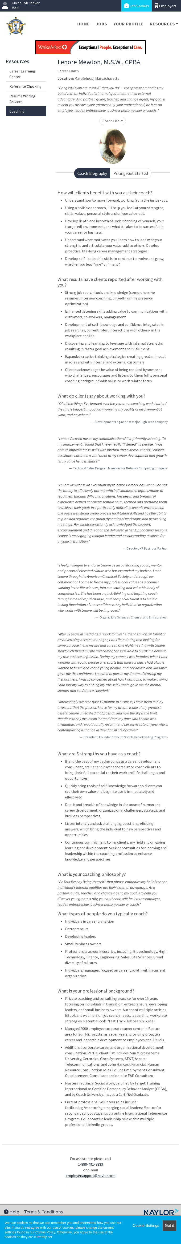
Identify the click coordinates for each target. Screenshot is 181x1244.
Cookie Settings (146, 1226)
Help (11, 1212)
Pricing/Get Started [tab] (130, 173)
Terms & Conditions (43, 1212)
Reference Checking (25, 86)
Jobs (101, 24)
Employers (165, 6)
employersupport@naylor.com (90, 1175)
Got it (169, 1226)
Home (83, 24)
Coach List (111, 121)
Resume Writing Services (22, 99)
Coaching (17, 111)
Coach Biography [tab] (92, 173)
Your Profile (129, 24)
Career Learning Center (22, 74)
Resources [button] (162, 24)
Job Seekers (136, 6)
